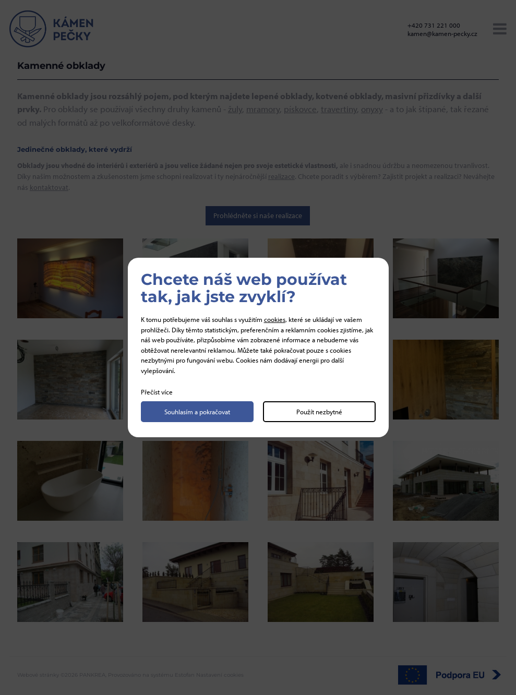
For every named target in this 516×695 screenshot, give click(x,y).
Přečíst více (157, 392)
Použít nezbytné (319, 412)
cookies (274, 319)
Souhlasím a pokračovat (197, 412)
